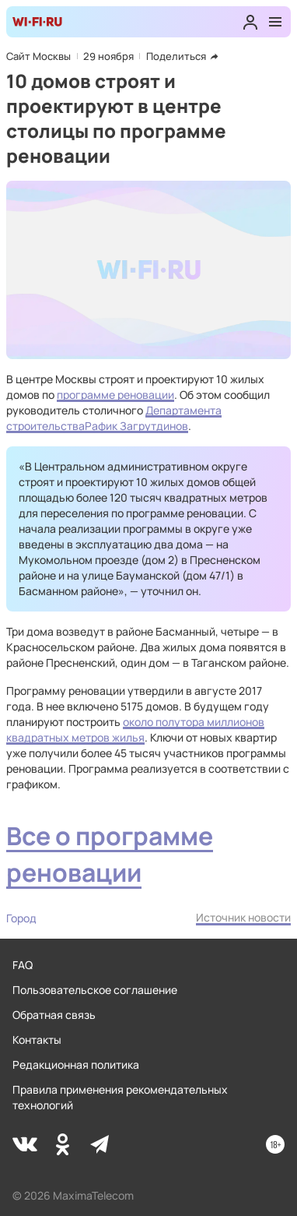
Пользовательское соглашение (94, 989)
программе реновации (115, 394)
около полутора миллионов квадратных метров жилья (135, 729)
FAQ (22, 964)
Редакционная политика (75, 1064)
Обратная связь (54, 1014)
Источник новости (243, 917)
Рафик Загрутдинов (136, 425)
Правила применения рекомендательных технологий (120, 1097)
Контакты (36, 1039)
